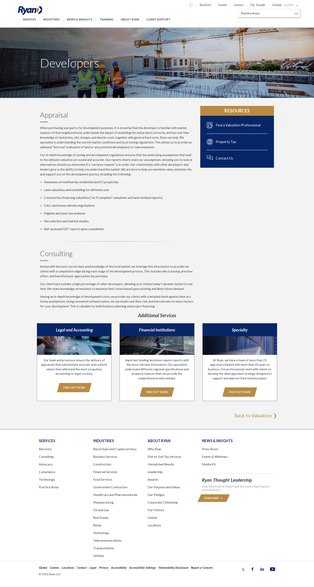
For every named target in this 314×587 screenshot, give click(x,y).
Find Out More (74, 387)
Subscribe (213, 498)
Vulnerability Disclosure (173, 567)
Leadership (155, 471)
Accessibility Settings (142, 567)
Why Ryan (154, 449)
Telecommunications (107, 540)
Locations (154, 525)
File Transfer (257, 5)
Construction (102, 464)
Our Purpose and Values (164, 487)
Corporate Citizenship (163, 502)
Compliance (47, 471)
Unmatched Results (161, 464)
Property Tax (226, 142)
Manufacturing (103, 502)
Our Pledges (156, 494)
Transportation (103, 548)
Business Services (105, 456)
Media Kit (209, 464)
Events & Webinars (215, 456)
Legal (92, 567)
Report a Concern (202, 567)
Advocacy (46, 464)
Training (107, 19)
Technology (47, 479)
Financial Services (105, 471)
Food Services (102, 479)
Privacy (103, 567)
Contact (239, 5)
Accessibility (119, 567)
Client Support (158, 19)
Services (29, 19)
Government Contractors (110, 487)
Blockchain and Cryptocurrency (115, 449)
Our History (156, 510)
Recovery (45, 449)
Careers (222, 5)
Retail (97, 525)
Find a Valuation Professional (238, 125)
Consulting (46, 456)
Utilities (98, 555)
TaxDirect (205, 5)
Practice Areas (49, 487)
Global (152, 517)
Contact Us (224, 158)
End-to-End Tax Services (164, 456)
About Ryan (130, 19)
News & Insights (79, 19)
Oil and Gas (101, 510)
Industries (51, 19)
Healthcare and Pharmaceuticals (115, 494)
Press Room (210, 449)
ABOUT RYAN (159, 440)
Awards (153, 479)
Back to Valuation (253, 415)
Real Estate (101, 517)
